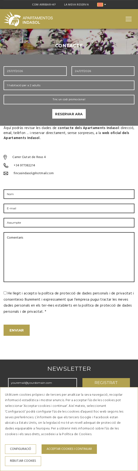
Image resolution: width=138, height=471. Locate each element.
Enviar (17, 330)
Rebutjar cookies (23, 460)
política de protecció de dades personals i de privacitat (87, 293)
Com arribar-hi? (44, 4)
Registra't (106, 382)
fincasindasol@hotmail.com (34, 173)
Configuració (20, 449)
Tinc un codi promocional (69, 99)
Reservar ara (69, 114)
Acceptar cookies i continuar (69, 449)
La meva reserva (76, 4)
